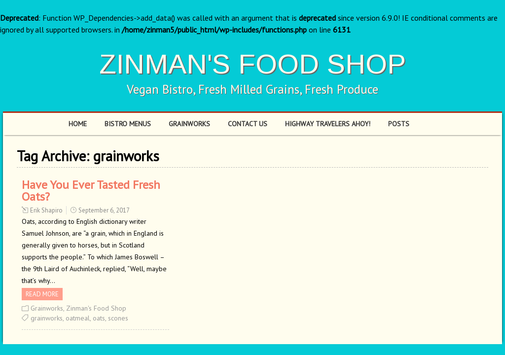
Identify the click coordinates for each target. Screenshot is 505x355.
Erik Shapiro (46, 210)
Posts (398, 123)
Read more (42, 294)
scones (118, 318)
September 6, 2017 (104, 210)
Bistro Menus (128, 123)
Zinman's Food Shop (96, 308)
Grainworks (189, 123)
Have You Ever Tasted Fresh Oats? (91, 190)
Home (78, 123)
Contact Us (247, 123)
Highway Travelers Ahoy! (327, 123)
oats (99, 318)
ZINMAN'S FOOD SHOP (252, 63)
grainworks (47, 318)
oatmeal (78, 318)
